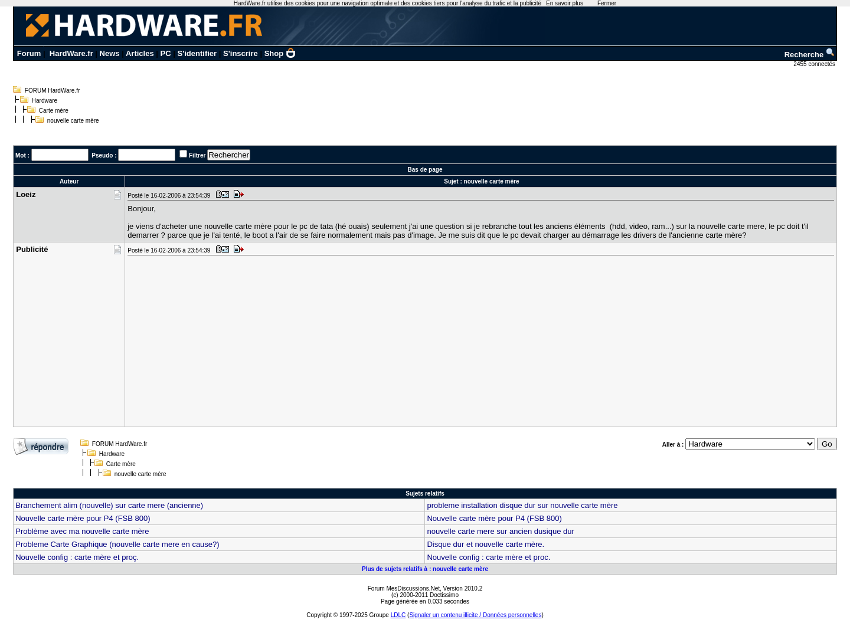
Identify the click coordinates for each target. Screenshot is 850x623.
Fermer (606, 3)
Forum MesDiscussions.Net (404, 588)
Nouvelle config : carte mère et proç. (77, 557)
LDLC (398, 615)
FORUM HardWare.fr (52, 90)
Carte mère (53, 110)
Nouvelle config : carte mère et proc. (488, 557)
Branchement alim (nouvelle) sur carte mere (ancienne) (109, 505)
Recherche (809, 54)
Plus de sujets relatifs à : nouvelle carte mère (425, 569)
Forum (29, 53)
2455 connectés (814, 64)
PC (166, 53)
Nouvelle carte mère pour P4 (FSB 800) (82, 518)
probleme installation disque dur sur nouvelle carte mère (522, 505)
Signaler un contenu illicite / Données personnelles (475, 615)
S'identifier (197, 53)
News (110, 53)
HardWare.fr (71, 53)
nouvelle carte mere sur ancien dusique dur (500, 531)
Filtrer (197, 155)
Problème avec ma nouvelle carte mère (82, 531)
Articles (140, 53)
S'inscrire (240, 53)
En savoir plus (564, 3)
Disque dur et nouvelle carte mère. (485, 544)
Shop (280, 53)
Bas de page (425, 169)
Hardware (44, 100)
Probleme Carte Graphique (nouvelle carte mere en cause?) (117, 544)
